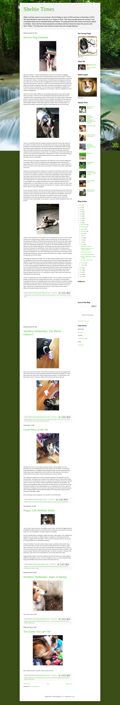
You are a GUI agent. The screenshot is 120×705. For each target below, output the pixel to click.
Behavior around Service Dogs (34, 295)
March (82, 244)
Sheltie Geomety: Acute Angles (91, 135)
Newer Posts (27, 683)
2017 (81, 220)
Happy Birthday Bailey (57, 566)
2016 (81, 222)
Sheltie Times (38, 9)
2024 (81, 205)
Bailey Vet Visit (31, 501)
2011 (81, 276)
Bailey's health (38, 501)
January (83, 265)
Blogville (44, 295)
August (83, 233)
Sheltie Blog (29, 420)
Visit (83, 321)
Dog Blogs (54, 419)
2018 (81, 218)
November (83, 226)
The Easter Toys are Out (37, 631)
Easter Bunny (64, 419)
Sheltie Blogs (36, 420)
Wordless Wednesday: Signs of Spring (44, 576)
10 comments (54, 618)
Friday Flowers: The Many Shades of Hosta (91, 173)
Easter (58, 419)
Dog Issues (53, 295)
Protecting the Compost (90, 163)
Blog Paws (80, 332)
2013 (81, 272)
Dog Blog (48, 295)
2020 (81, 214)
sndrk (63, 696)
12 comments (54, 416)
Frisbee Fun (90, 153)
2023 (81, 207)
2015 (81, 268)
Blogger (73, 696)
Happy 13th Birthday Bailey (39, 510)
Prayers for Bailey (91, 126)
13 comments (54, 675)
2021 (81, 211)
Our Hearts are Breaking (90, 107)
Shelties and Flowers (64, 621)
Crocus (48, 621)
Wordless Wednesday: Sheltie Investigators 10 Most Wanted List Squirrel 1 (91, 119)
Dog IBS (54, 501)
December (83, 224)
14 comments (53, 564)
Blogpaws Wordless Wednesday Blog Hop (37, 419)
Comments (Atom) (34, 686)
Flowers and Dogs (55, 621)
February (83, 263)
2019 (81, 216)
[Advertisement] (48, 312)
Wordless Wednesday (44, 420)
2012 (81, 274)
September (84, 231)
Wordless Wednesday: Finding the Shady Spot (91, 146)
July (82, 235)
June (82, 238)
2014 (81, 270)
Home (48, 683)
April (82, 242)
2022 (81, 209)
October (83, 229)
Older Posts (69, 683)
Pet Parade (80, 345)
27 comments (54, 292)
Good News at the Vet (35, 429)
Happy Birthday (48, 566)
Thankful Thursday (35, 568)
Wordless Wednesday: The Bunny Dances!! (87, 249)
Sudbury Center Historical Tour (91, 190)
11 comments (51, 499)
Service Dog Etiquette (35, 37)
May (82, 240)
